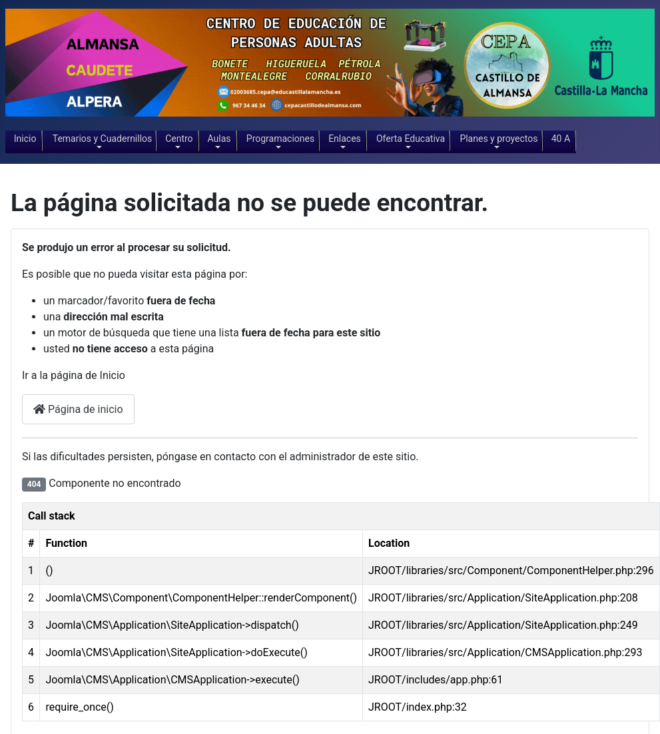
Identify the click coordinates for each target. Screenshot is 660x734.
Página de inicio (78, 409)
